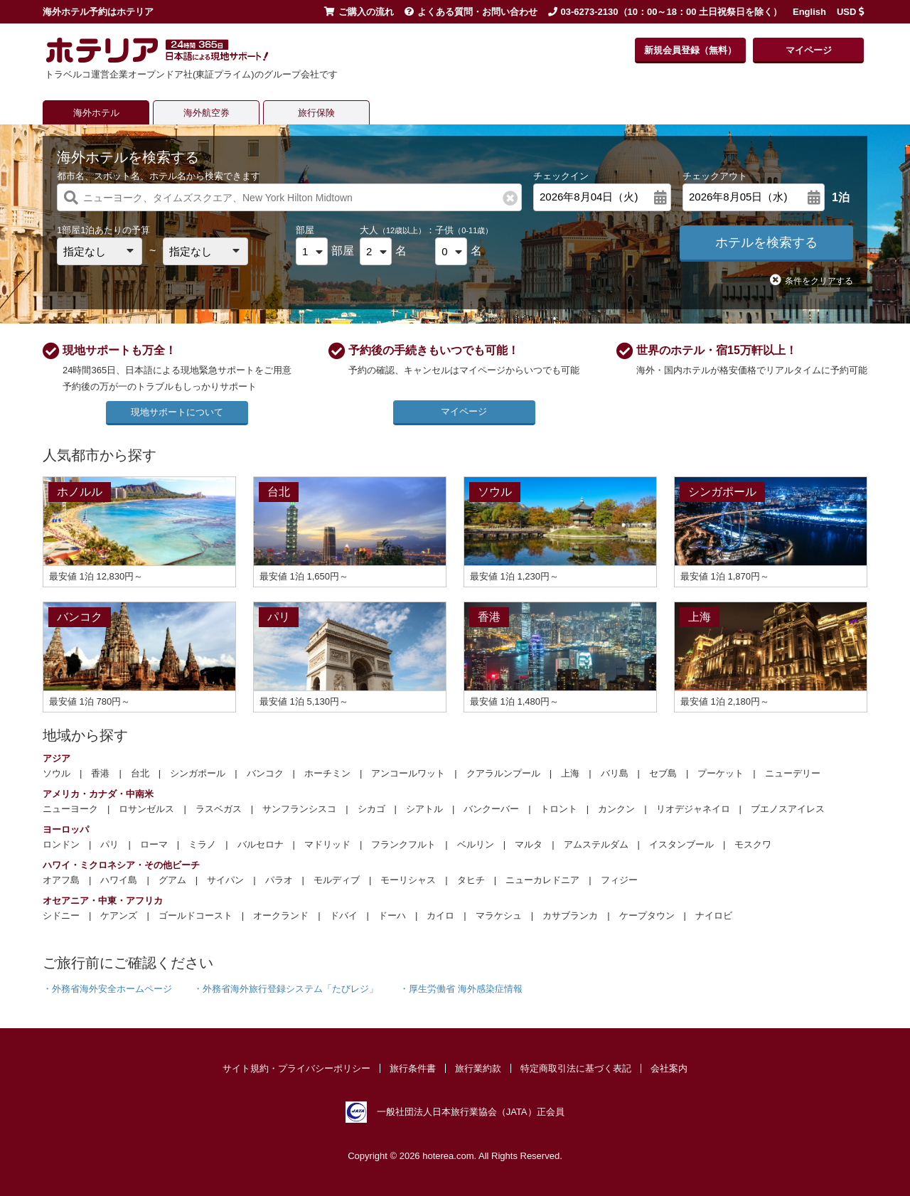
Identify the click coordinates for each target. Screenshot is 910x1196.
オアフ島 (61, 880)
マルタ (528, 844)
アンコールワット (408, 773)
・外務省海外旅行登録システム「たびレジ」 (285, 988)
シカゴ (371, 808)
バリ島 (614, 773)
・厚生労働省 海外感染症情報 (461, 988)
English (809, 11)
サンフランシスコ (299, 808)
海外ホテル (96, 112)
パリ (109, 844)
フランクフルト (403, 844)
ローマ (154, 844)
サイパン (225, 880)
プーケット (720, 773)
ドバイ (344, 915)
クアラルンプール (503, 773)
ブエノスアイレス (788, 808)
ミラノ (202, 844)
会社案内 (669, 1068)
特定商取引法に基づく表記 (575, 1068)
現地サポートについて (177, 412)
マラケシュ (499, 915)
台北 (140, 773)
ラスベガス (219, 808)
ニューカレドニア (542, 880)
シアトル (424, 808)
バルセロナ (260, 844)
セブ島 (663, 773)
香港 (100, 773)
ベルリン (475, 844)
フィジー (619, 880)
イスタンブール (681, 844)
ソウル (56, 773)
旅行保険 (316, 112)
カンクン (616, 808)
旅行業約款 (478, 1068)
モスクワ (752, 844)
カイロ (440, 915)
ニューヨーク (70, 808)
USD (850, 11)
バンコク (265, 773)
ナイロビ (713, 915)
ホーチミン (327, 773)
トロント (558, 808)
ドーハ (392, 915)
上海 (570, 773)
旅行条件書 (413, 1068)
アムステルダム (596, 844)
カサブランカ (570, 915)
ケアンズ (118, 915)
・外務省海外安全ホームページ (107, 988)
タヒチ (471, 880)
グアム (172, 880)
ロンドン (61, 844)
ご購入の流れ (359, 11)
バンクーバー (491, 808)
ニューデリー (792, 773)
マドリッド (327, 844)
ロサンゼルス (146, 808)
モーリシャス (408, 880)
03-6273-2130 (590, 11)
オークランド (281, 915)
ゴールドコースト (195, 915)
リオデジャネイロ (693, 808)
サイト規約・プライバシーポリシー (296, 1068)
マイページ (809, 50)
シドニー (61, 915)
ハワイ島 (118, 880)
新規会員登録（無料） (690, 50)
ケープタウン (647, 915)
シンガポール (197, 773)
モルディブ (337, 880)
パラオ (279, 880)
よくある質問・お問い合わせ (471, 11)
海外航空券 (206, 112)
